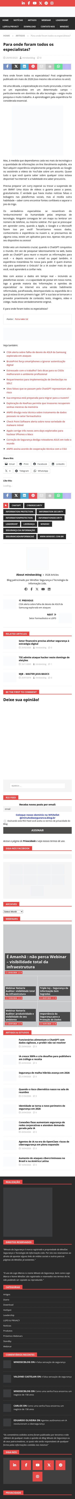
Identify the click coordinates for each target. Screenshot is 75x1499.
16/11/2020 (26, 664)
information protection (19, 511)
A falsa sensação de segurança (50, 1362)
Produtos (7, 1330)
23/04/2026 (26, 1046)
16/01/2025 (46, 1024)
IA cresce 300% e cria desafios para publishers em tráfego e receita (45, 1058)
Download (30, 26)
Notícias (18, 20)
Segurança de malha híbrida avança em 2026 (44, 1072)
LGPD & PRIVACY (11, 26)
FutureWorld (21, 319)
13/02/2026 (12, 998)
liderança (29, 524)
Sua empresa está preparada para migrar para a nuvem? (38, 397)
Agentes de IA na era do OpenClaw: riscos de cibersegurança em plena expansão (44, 1143)
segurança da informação (20, 530)
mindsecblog (28, 57)
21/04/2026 (26, 1076)
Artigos (32, 20)
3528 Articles (52, 574)
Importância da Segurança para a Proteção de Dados (50, 1016)
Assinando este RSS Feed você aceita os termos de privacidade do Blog (36, 822)
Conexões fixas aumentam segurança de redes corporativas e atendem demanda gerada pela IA (42, 1125)
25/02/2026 (26, 647)
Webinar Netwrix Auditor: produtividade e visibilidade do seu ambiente (20, 1015)
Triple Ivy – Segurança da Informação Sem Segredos (54, 990)
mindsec (45, 524)
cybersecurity (34, 505)
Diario (6, 1299)
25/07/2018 (26, 677)
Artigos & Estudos (17, 1032)
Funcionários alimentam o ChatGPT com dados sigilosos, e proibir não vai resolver (42, 1041)
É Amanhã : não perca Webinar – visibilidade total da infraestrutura (36, 961)
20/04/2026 (26, 1112)
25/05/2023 (12, 57)
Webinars (12, 918)
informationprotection (19, 517)
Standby (7, 1341)
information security (51, 511)
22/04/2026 (26, 1063)
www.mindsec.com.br (52, 536)
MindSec (64, 26)
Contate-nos (48, 26)
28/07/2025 (46, 998)
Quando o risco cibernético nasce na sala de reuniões (44, 1091)
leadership (12, 524)
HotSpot (7, 1309)
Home (5, 20)
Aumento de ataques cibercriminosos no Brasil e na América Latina (42, 1160)
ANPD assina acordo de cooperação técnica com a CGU (37, 448)
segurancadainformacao (20, 536)
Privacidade (29, 841)
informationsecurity (50, 517)
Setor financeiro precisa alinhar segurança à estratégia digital (44, 642)
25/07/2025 (12, 1024)
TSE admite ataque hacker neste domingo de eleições (44, 659)
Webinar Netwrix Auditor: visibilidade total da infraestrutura (20, 990)
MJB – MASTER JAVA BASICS (34, 673)
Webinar (46, 20)
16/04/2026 (26, 1148)
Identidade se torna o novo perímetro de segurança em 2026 (42, 1107)
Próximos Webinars (13, 1335)
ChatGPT (16, 505)
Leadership (62, 20)
